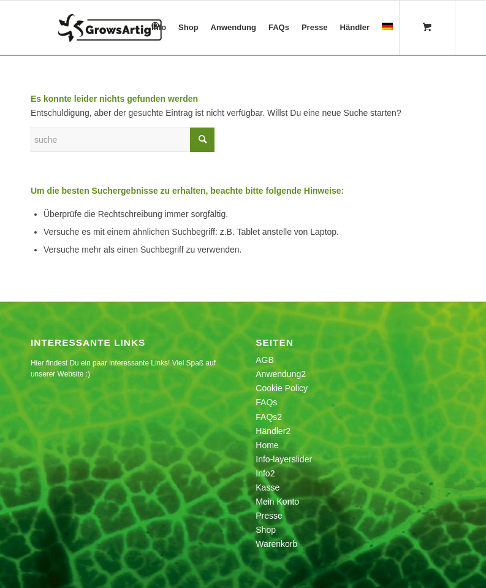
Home (267, 445)
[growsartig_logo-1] (134, 28)
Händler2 (273, 431)
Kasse (267, 487)
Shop (266, 530)
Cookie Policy (282, 388)
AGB (265, 360)
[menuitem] (158, 28)
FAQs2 (269, 417)
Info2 (265, 473)
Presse (269, 516)
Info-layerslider (284, 459)
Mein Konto (277, 501)
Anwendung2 (281, 374)
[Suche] (123, 140)
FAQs (266, 402)
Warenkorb (276, 544)
